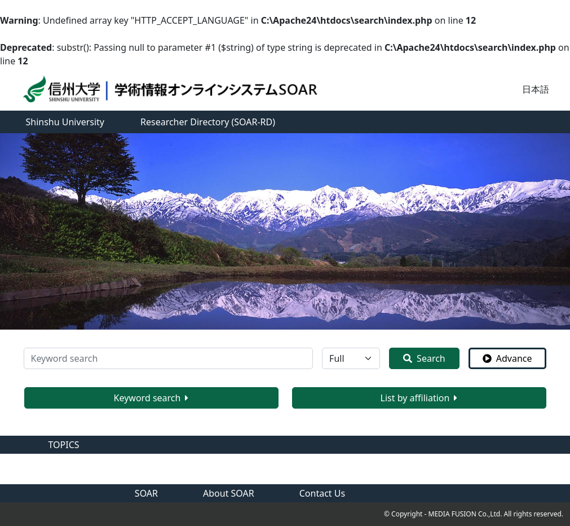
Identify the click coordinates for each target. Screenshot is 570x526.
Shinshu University (65, 122)
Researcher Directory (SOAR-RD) (207, 122)
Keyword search (151, 398)
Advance (507, 358)
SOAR (146, 493)
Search (424, 358)
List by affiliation (419, 398)
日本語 (535, 89)
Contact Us (322, 493)
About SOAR (228, 493)
